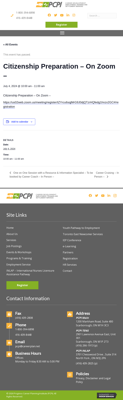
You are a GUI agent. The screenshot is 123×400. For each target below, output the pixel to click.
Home (10, 228)
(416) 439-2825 (85, 363)
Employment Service (18, 264)
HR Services (70, 264)
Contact (67, 271)
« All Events (10, 44)
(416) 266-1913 (85, 345)
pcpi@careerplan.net (27, 346)
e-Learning (69, 246)
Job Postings (14, 246)
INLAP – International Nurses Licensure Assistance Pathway (30, 272)
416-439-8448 (24, 18)
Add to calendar (19, 121)
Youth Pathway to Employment (81, 228)
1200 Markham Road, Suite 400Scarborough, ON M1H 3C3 (94, 323)
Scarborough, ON (92, 341)
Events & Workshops (18, 252)
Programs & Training (19, 258)
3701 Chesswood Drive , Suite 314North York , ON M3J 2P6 (96, 356)
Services (11, 240)
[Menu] (62, 33)
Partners (68, 252)
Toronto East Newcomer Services (83, 234)
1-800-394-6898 (25, 12)
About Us (12, 234)
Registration (70, 258)
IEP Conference (72, 240)
